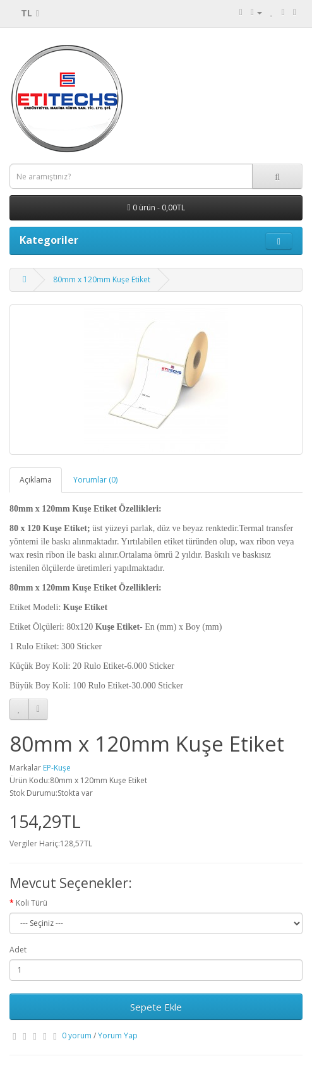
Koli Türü (31, 902)
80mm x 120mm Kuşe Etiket (101, 279)
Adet (18, 949)
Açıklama (36, 479)
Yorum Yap (118, 1035)
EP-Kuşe (57, 767)
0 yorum (77, 1035)
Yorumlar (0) (95, 479)
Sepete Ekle (156, 1006)
